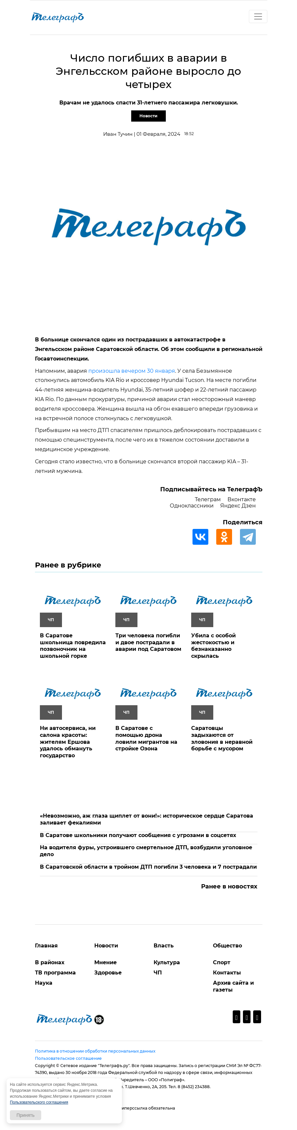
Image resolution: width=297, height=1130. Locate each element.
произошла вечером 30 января (131, 371)
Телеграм (208, 499)
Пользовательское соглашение (68, 1058)
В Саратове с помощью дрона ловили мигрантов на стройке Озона (146, 738)
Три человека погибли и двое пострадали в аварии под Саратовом (148, 642)
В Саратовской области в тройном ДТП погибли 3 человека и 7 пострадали (148, 867)
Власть (164, 945)
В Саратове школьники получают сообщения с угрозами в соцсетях (138, 835)
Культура (167, 962)
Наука (43, 983)
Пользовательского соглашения (39, 1102)
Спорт (221, 962)
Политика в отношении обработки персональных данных (95, 1051)
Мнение (105, 962)
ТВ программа (55, 973)
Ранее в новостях (229, 886)
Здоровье (108, 973)
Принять (25, 1115)
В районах (49, 962)
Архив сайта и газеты (233, 986)
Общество (227, 945)
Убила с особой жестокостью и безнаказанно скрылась (213, 645)
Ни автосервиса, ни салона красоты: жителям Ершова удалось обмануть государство (68, 742)
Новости (148, 115)
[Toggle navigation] (258, 16)
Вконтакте (241, 499)
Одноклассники (192, 506)
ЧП (158, 973)
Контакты (227, 973)
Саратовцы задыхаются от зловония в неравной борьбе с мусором (221, 738)
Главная (46, 945)
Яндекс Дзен (238, 506)
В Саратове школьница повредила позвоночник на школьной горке (73, 645)
